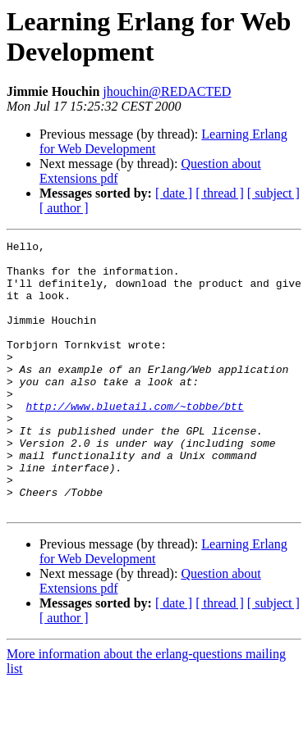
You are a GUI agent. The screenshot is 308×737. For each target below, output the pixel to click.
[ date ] (173, 193)
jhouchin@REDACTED (167, 91)
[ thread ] (219, 193)
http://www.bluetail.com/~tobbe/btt (134, 440)
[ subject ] (273, 193)
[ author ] (64, 208)
